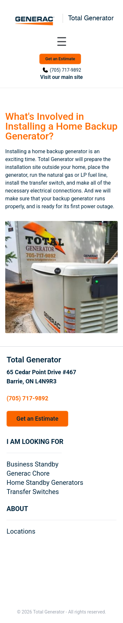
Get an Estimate (60, 58)
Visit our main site (61, 77)
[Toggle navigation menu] (61, 41)
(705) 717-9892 (65, 70)
